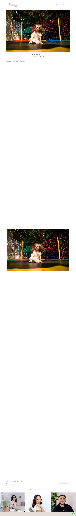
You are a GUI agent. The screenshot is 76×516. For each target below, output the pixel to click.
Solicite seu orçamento (64, 482)
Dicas (53, 4)
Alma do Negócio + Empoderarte (32, 4)
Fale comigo (66, 4)
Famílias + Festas (46, 4)
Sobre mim (58, 4)
